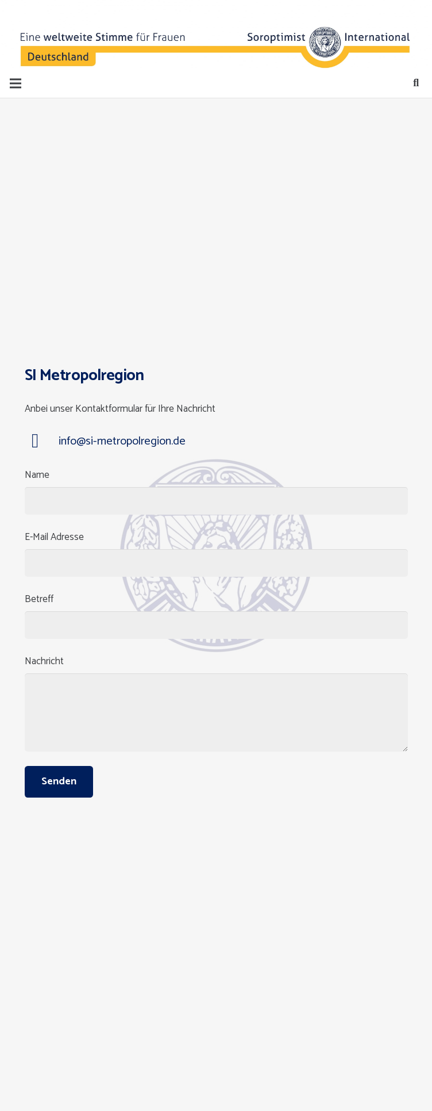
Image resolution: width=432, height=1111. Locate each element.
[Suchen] (415, 83)
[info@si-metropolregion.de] (42, 442)
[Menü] (15, 83)
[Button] (50, 34)
